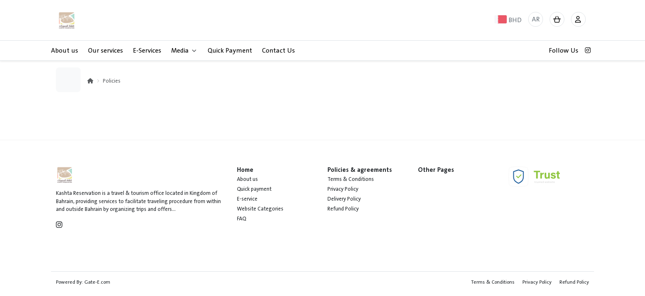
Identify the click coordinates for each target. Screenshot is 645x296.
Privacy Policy (342, 189)
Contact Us (278, 50)
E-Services (147, 50)
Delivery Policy (344, 199)
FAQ (241, 218)
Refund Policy (343, 208)
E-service (247, 199)
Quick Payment (230, 50)
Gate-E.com (97, 282)
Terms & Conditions (350, 179)
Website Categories (260, 208)
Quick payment (254, 189)
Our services (105, 50)
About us (64, 50)
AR (536, 19)
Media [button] (183, 50)
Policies (112, 81)
